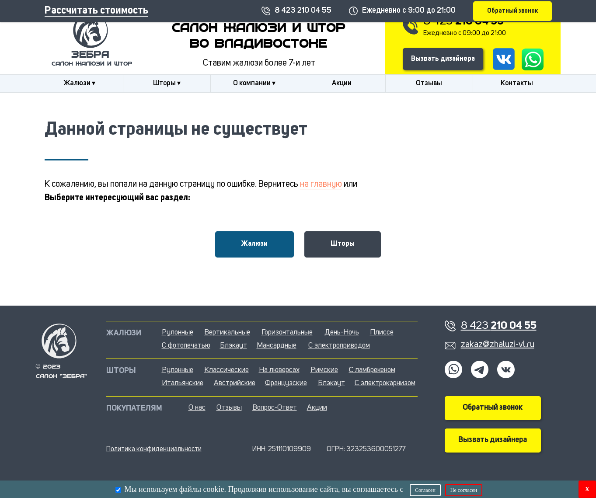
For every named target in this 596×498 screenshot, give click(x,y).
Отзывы (429, 83)
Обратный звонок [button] (493, 407)
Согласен (425, 490)
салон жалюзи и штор (92, 64)
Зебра (90, 55)
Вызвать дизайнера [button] (443, 59)
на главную (321, 184)
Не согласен (463, 490)
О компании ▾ (254, 83)
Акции (342, 83)
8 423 (463, 22)
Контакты (517, 83)
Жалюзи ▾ (79, 83)
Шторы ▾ (167, 83)
